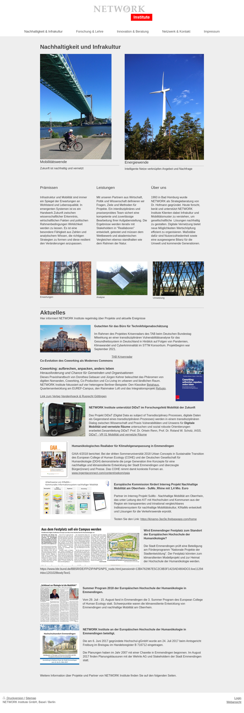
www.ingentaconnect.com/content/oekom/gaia (101, 473)
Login (237, 698)
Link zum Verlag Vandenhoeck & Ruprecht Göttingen (73, 396)
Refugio (161, 388)
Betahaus (153, 384)
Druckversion (13, 698)
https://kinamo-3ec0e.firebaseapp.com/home (169, 519)
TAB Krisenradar (121, 356)
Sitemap (31, 698)
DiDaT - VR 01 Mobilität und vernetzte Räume (118, 434)
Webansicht (234, 702)
